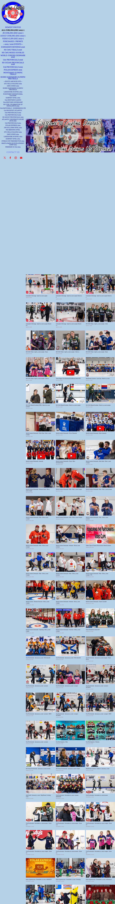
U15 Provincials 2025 (13, 115)
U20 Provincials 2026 (13, 60)
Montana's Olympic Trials (13, 73)
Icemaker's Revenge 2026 (13, 47)
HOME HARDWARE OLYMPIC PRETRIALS (13, 88)
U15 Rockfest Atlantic (13, 110)
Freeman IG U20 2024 (13, 147)
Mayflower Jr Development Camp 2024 (13, 144)
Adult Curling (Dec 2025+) (12, 36)
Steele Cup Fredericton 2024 (13, 141)
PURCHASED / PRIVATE (13, 41)
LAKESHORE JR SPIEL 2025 (13, 92)
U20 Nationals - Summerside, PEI (13, 108)
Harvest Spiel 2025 (13, 98)
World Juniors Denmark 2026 (13, 56)
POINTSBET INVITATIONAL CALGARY (13, 94)
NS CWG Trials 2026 (13, 50)
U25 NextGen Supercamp (13, 102)
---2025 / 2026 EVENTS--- (13, 44)
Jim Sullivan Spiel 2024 (13, 127)
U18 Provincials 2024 (13, 123)
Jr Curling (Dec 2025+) (12, 33)
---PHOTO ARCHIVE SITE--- (13, 81)
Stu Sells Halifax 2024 (13, 132)
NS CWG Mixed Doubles (13, 53)
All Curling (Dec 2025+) (13, 30)
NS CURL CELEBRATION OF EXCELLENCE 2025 (13, 105)
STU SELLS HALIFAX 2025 (13, 84)
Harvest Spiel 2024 (13, 139)
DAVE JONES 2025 (13, 86)
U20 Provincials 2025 (13, 113)
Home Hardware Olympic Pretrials (12, 78)
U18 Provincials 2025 (13, 67)
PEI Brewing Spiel (13, 130)
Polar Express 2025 (13, 70)
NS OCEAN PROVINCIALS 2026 (13, 63)
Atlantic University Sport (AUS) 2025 (13, 120)
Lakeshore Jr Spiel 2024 (13, 136)
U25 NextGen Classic (13, 100)
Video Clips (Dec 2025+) (13, 39)
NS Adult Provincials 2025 (12, 117)
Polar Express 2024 (12, 125)
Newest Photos (13, 27)
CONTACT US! (12, 152)
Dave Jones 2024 (13, 134)
